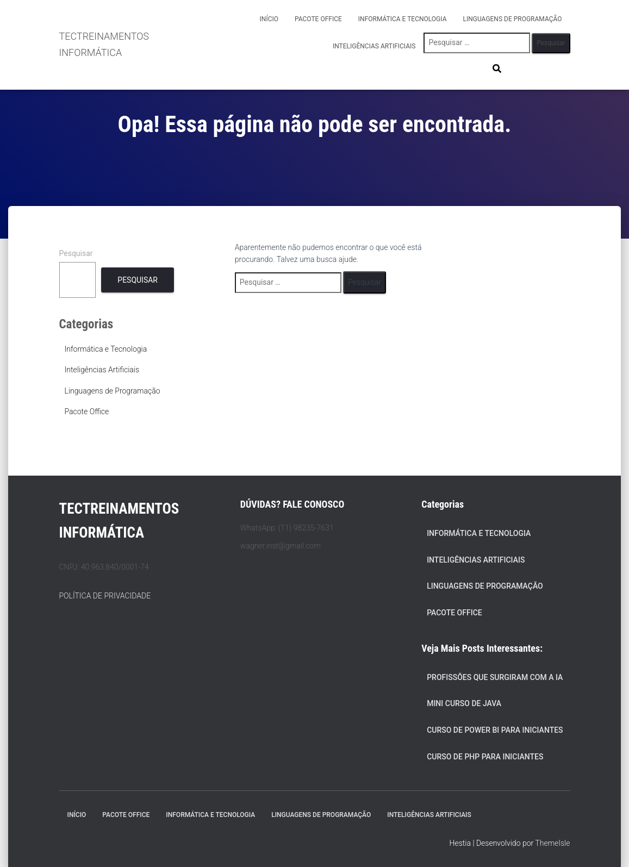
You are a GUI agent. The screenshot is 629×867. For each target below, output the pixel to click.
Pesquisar (76, 253)
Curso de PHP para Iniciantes (485, 756)
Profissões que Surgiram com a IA (495, 677)
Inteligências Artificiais (374, 46)
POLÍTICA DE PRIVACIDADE (105, 595)
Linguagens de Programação (512, 19)
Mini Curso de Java (464, 703)
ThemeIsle (552, 843)
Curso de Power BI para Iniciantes (495, 730)
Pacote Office (318, 19)
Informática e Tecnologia (402, 19)
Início (269, 19)
